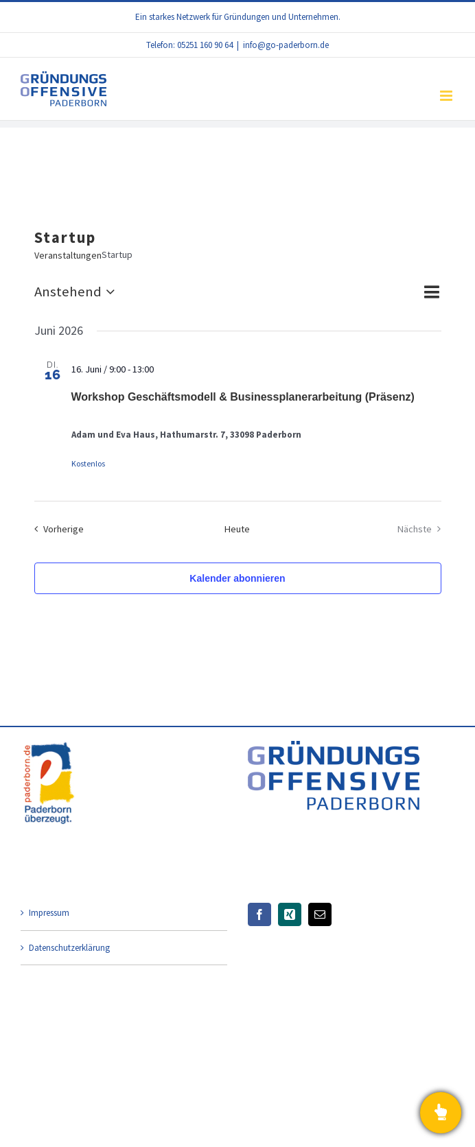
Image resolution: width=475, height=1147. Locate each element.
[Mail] (320, 914)
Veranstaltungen (68, 255)
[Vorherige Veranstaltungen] (56, 529)
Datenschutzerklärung (69, 948)
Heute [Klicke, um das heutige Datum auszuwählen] (237, 529)
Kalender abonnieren (237, 578)
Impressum (49, 913)
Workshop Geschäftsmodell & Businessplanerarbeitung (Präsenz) (243, 397)
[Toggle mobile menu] (447, 95)
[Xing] (289, 914)
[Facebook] (259, 914)
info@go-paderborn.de (286, 45)
